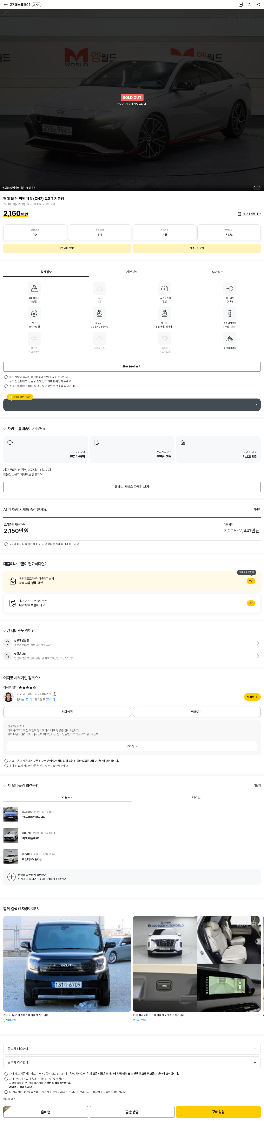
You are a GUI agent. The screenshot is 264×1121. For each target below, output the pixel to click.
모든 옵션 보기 (132, 366)
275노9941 (25, 4)
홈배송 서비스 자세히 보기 (132, 487)
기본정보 (132, 272)
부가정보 (218, 272)
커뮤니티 (67, 797)
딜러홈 (250, 697)
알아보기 (132, 581)
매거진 (196, 797)
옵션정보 (46, 272)
